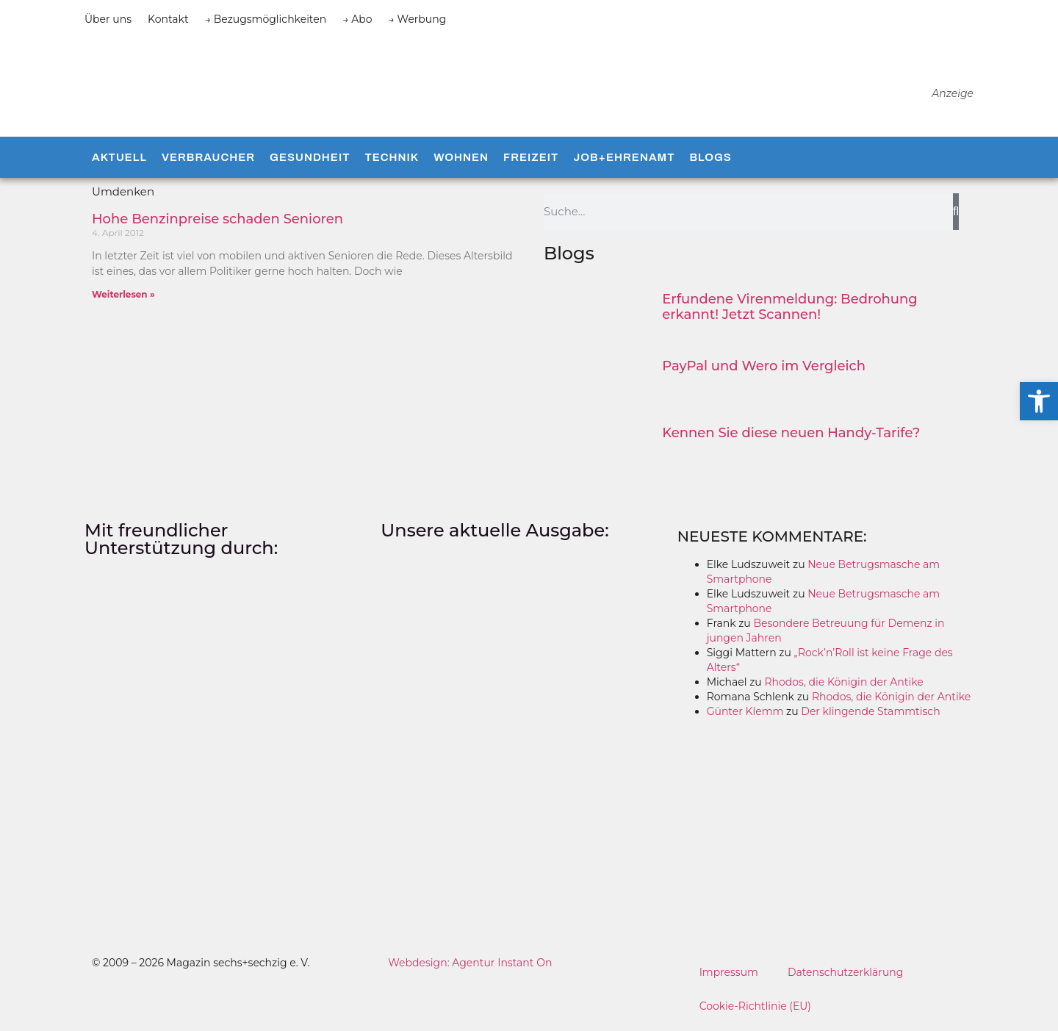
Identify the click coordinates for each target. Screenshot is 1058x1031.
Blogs (710, 162)
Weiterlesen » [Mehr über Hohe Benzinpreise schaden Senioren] (123, 297)
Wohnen (461, 162)
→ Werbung (418, 19)
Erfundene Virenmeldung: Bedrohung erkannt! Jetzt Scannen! (789, 311)
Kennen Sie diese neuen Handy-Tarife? (791, 436)
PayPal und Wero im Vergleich (764, 370)
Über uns (108, 19)
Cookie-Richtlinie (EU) (755, 1009)
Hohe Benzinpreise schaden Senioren (217, 223)
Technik (391, 162)
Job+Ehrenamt (623, 162)
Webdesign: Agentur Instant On (470, 966)
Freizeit (530, 162)
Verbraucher (208, 162)
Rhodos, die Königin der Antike (843, 685)
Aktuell (119, 162)
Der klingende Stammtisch (870, 715)
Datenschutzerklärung (846, 975)
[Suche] (956, 215)
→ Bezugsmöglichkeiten (266, 19)
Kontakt (168, 19)
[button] (1039, 401)
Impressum (728, 975)
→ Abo (357, 19)
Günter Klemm (745, 715)
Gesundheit (310, 162)
